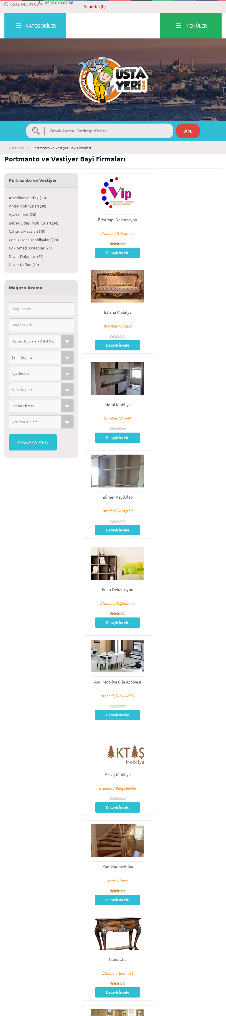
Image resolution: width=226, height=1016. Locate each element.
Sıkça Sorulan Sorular (79, 959)
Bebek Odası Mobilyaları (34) (33, 223)
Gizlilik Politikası (131, 965)
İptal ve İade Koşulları (23, 972)
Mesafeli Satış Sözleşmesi (26, 965)
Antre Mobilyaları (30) (27, 206)
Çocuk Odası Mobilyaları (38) (33, 240)
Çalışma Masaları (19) (27, 231)
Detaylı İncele (114, 253)
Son (210, 920)
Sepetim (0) (95, 6)
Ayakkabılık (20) (22, 214)
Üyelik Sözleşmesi (132, 959)
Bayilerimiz (183, 965)
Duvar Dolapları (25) (26, 256)
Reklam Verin (128, 972)
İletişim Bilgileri (187, 959)
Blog (65, 972)
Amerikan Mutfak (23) (27, 198)
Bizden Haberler (75, 965)
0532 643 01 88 (21, 4)
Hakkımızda (14, 959)
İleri (188, 920)
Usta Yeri (16, 148)
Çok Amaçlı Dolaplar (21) (30, 248)
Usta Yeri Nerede (188, 972)
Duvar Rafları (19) (24, 265)
